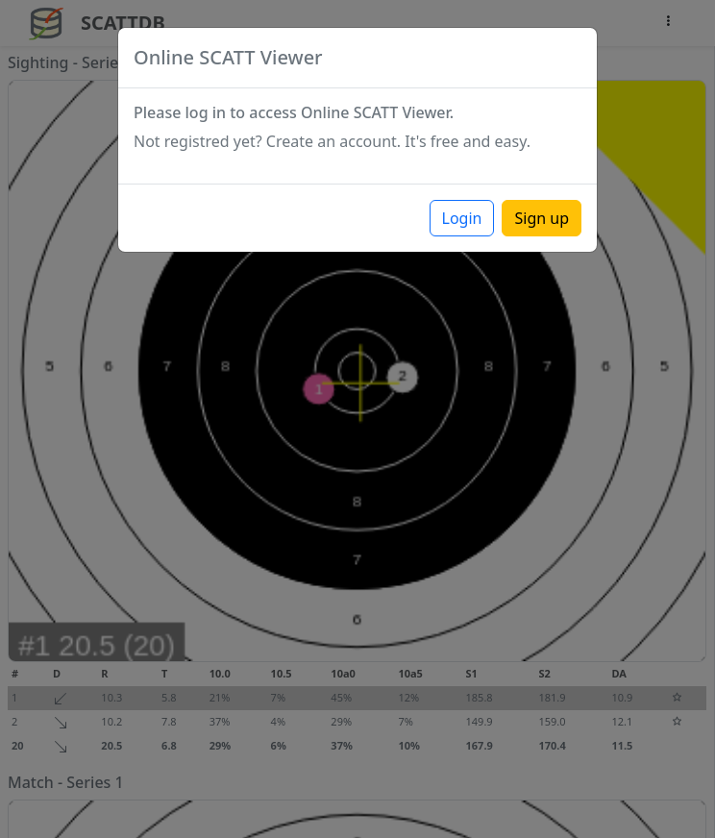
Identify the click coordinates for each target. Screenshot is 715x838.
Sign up (541, 218)
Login (462, 218)
